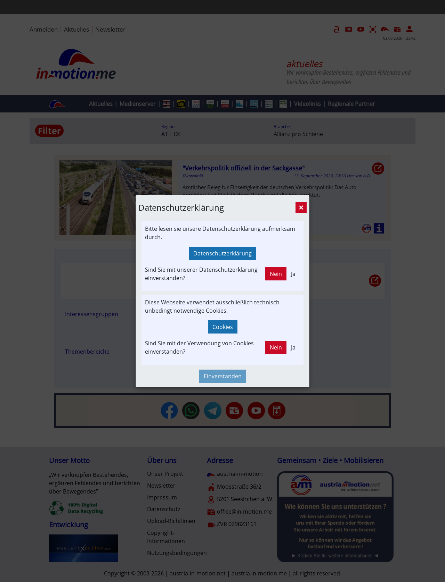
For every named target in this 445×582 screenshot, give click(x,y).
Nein (276, 274)
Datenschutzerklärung (222, 253)
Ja (293, 274)
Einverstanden (223, 376)
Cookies (222, 327)
